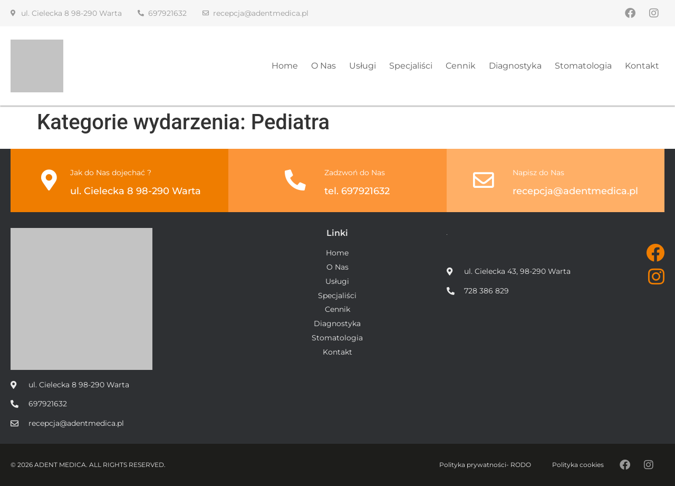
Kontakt (642, 66)
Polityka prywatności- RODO (485, 465)
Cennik (461, 66)
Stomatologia (583, 66)
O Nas (323, 66)
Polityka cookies (578, 465)
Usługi (362, 66)
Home (285, 66)
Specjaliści (410, 66)
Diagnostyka (515, 66)
